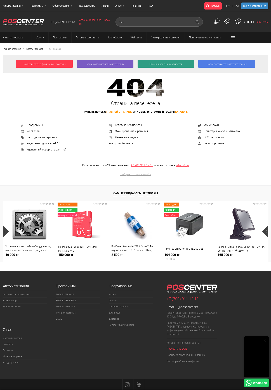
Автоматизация (13, 5)
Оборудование (62, 5)
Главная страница (12, 49)
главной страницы (119, 111)
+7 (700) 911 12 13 (63, 22)
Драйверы (114, 312)
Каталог (113, 294)
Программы (38, 5)
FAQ (150, 5)
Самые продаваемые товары (135, 193)
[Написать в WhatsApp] (256, 383)
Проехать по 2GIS (177, 348)
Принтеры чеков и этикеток (218, 131)
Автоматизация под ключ (16, 294)
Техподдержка (87, 5)
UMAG (59, 318)
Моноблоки (208, 125)
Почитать (136, 5)
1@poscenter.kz (187, 307)
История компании (13, 338)
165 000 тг (225, 255)
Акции (105, 5)
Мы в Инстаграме (12, 356)
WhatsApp (182, 165)
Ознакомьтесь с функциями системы (44, 64)
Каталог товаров (16, 37)
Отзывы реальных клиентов (166, 64)
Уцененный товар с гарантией (43, 149)
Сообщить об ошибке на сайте (135, 174)
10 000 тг (12, 255)
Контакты (8, 344)
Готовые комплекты (125, 125)
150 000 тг (66, 255)
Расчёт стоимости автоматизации (227, 64)
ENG (228, 5)
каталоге (181, 111)
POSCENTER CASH (65, 306)
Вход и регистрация (254, 5)
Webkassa (30, 131)
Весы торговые (210, 143)
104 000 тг (188, 257)
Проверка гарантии (119, 306)
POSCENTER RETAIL (66, 300)
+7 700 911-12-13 (142, 165)
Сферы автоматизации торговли (105, 64)
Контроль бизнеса (121, 143)
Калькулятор (10, 300)
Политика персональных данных (186, 355)
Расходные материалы (38, 137)
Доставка (114, 318)
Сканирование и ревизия (128, 131)
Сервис (113, 300)
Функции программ (66, 312)
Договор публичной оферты (183, 361)
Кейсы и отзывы (12, 306)
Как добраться (10, 362)
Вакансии (8, 350)
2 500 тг (117, 255)
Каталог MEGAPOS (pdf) (121, 325)
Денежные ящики (123, 137)
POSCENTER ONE (65, 294)
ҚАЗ (236, 5)
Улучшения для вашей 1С (40, 143)
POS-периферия (211, 137)
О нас (119, 5)
